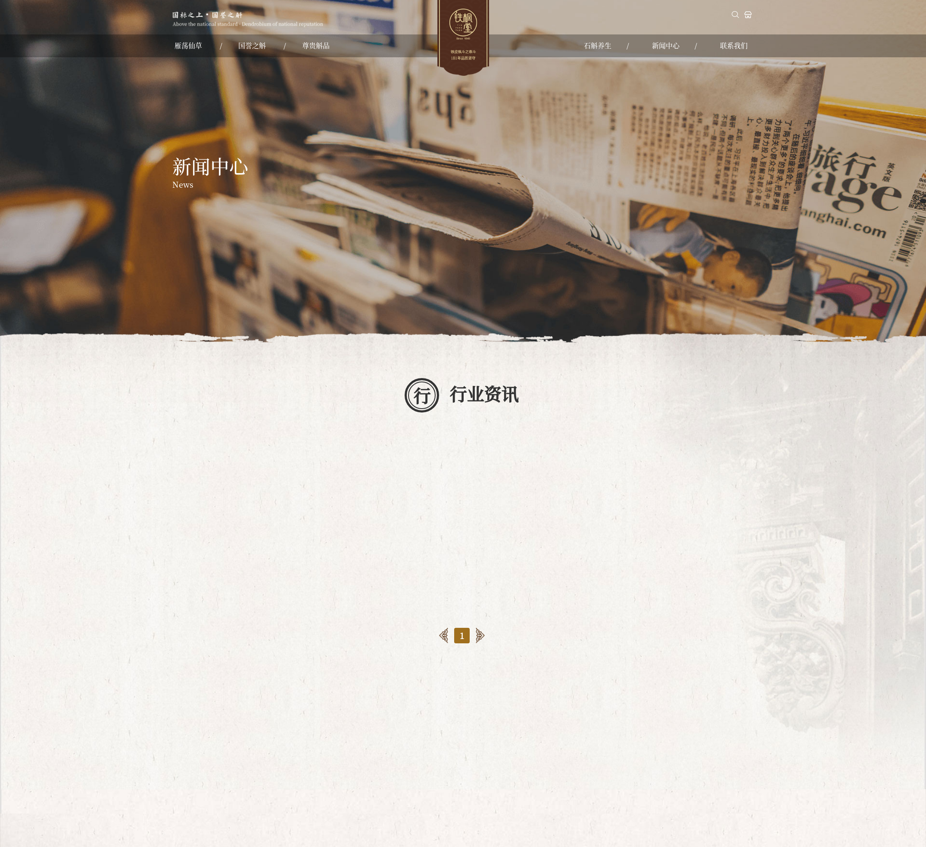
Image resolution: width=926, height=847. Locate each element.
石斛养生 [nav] (597, 45)
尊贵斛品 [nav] (316, 45)
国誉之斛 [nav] (252, 45)
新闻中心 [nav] (666, 45)
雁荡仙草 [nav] (188, 45)
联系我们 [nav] (734, 45)
